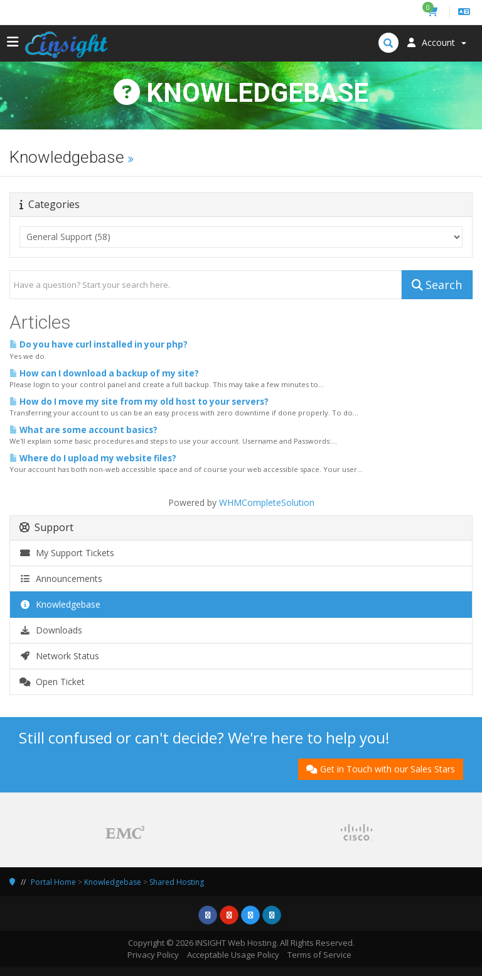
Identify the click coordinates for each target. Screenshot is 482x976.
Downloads (50, 630)
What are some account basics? (83, 430)
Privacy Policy (153, 954)
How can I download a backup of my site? (104, 373)
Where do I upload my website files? (92, 458)
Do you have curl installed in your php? (98, 344)
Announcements (60, 578)
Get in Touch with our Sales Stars (380, 769)
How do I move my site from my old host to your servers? (139, 401)
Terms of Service (319, 954)
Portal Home (53, 882)
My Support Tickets (66, 553)
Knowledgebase (59, 604)
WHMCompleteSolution (266, 502)
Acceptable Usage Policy (233, 954)
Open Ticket (52, 682)
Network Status (59, 656)
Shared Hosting (176, 882)
